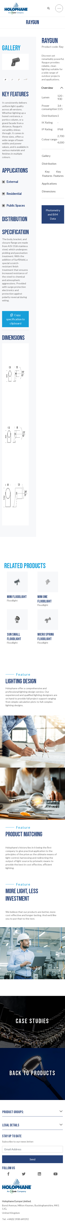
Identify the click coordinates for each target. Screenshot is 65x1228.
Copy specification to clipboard (15, 319)
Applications (49, 183)
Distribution (49, 163)
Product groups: (13, 1112)
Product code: (52, 46)
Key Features (47, 173)
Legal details (10, 1125)
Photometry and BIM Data (53, 214)
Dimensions (49, 191)
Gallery (46, 155)
